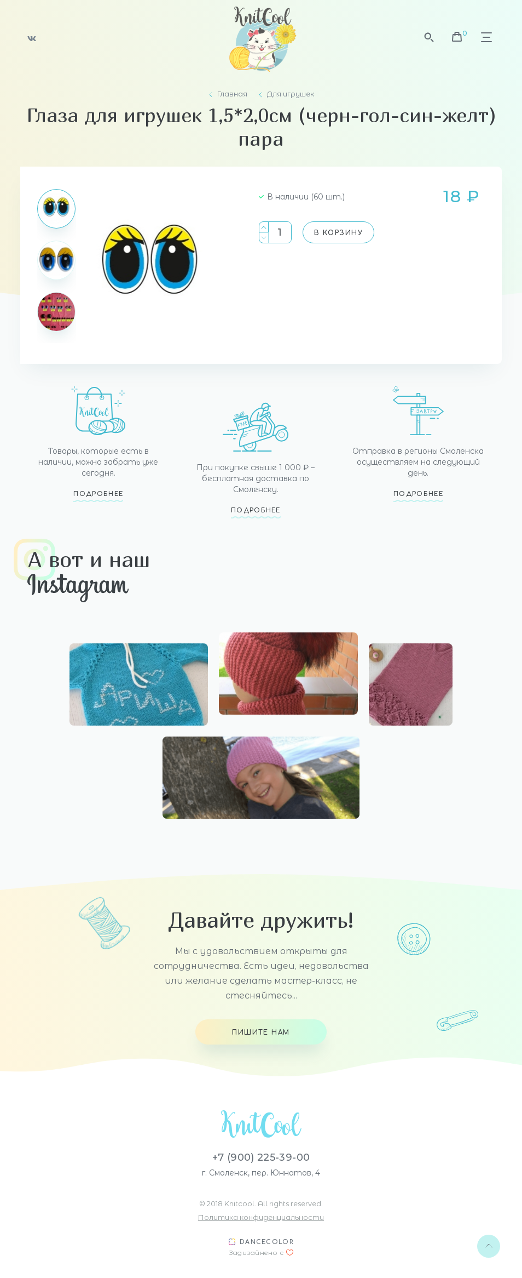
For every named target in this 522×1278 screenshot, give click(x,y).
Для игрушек (290, 94)
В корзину (338, 233)
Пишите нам (260, 1032)
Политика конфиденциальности (261, 1217)
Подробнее (98, 494)
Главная (232, 94)
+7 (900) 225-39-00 (261, 1157)
